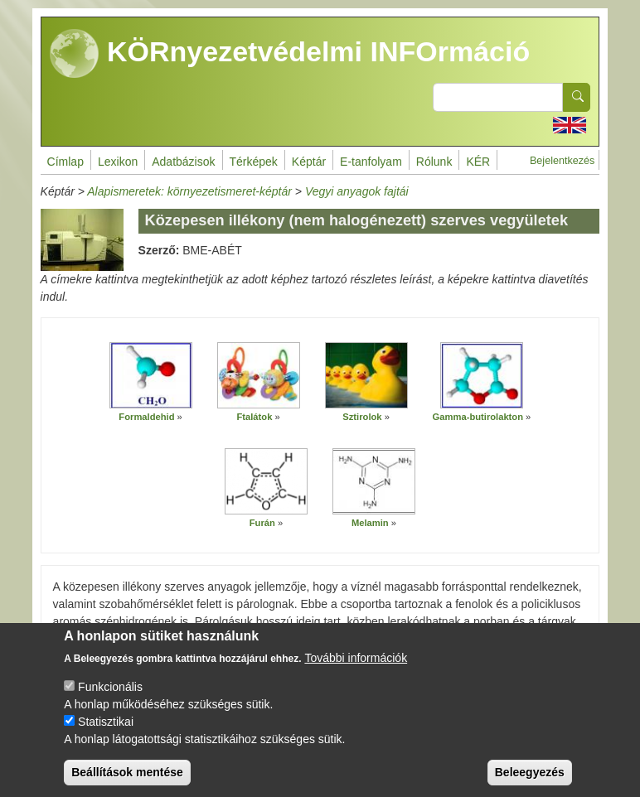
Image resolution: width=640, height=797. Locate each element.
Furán (262, 523)
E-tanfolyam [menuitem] (371, 161)
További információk (355, 663)
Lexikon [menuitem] (118, 161)
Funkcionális (110, 692)
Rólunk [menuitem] (434, 161)
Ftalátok (254, 417)
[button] (150, 376)
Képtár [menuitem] (309, 161)
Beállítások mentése (127, 778)
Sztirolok (361, 417)
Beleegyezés (530, 778)
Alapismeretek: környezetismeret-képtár (189, 191)
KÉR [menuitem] (478, 161)
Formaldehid (146, 417)
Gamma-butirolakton (478, 417)
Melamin (370, 523)
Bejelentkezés (562, 161)
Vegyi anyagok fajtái (357, 191)
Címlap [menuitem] (65, 161)
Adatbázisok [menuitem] (183, 161)
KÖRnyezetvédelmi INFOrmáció (290, 54)
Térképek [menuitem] (254, 161)
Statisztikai (105, 727)
